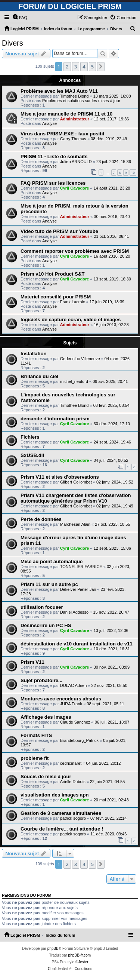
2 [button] (67, 66)
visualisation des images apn (55, 795)
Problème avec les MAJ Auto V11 (59, 91)
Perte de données (41, 519)
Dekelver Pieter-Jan (78, 589)
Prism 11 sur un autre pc (49, 584)
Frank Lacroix (72, 302)
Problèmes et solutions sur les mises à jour (81, 100)
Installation (34, 353)
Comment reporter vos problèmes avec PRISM (75, 251)
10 (133, 172)
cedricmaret (70, 763)
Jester (83, 962)
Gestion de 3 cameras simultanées (61, 813)
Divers (12, 43)
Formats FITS (36, 735)
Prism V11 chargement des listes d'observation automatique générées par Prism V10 (76, 498)
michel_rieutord (74, 381)
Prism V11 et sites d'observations (60, 477)
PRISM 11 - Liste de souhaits (54, 156)
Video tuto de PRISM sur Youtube (59, 231)
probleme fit (35, 758)
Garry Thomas (73, 138)
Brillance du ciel (39, 376)
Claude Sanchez (75, 722)
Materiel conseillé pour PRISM (56, 297)
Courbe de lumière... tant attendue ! (62, 829)
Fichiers (30, 437)
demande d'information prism (55, 418)
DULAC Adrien (73, 685)
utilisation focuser (42, 607)
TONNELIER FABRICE (81, 566)
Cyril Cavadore (74, 188)
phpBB (53, 948)
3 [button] (75, 66)
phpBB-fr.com (79, 955)
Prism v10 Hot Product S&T (52, 274)
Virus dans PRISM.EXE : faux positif (63, 133)
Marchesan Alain (75, 524)
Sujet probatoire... (41, 680)
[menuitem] (19, 17)
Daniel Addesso (74, 612)
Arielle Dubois (72, 781)
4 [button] (84, 66)
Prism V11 (32, 662)
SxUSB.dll (32, 455)
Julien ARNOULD (76, 161)
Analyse (49, 123)
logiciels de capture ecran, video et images (71, 319)
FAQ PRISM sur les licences (53, 183)
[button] (101, 66)
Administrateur (74, 119)
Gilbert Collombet (76, 482)
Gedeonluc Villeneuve (80, 358)
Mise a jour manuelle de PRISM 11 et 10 (66, 114)
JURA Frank (71, 704)
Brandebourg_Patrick (79, 740)
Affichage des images (46, 717)
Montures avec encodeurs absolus (61, 699)
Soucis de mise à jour (46, 776)
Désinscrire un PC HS (46, 625)
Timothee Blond (74, 96)
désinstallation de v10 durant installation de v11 (77, 644)
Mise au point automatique (52, 561)
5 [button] (92, 66)
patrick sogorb (73, 818)
